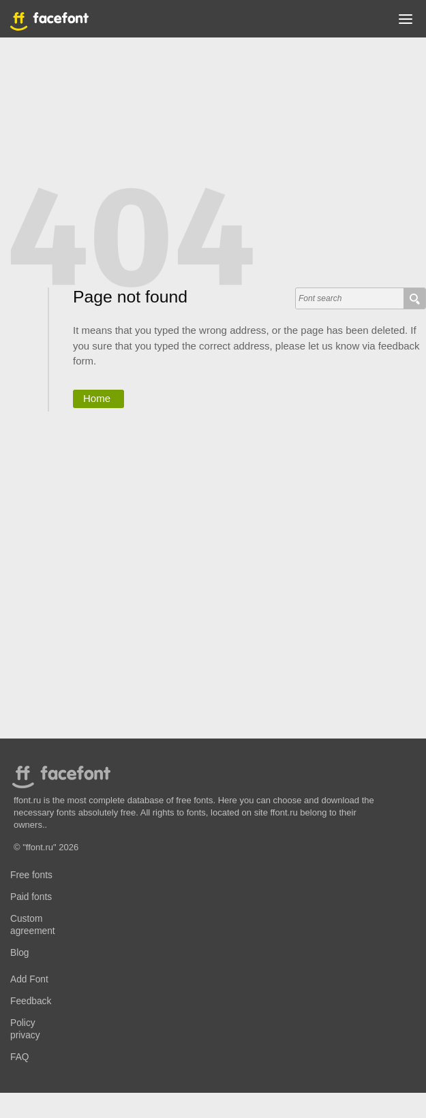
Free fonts (31, 875)
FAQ (19, 1057)
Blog (19, 953)
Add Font (29, 979)
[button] (405, 22)
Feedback (30, 1001)
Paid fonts (31, 897)
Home (96, 398)
